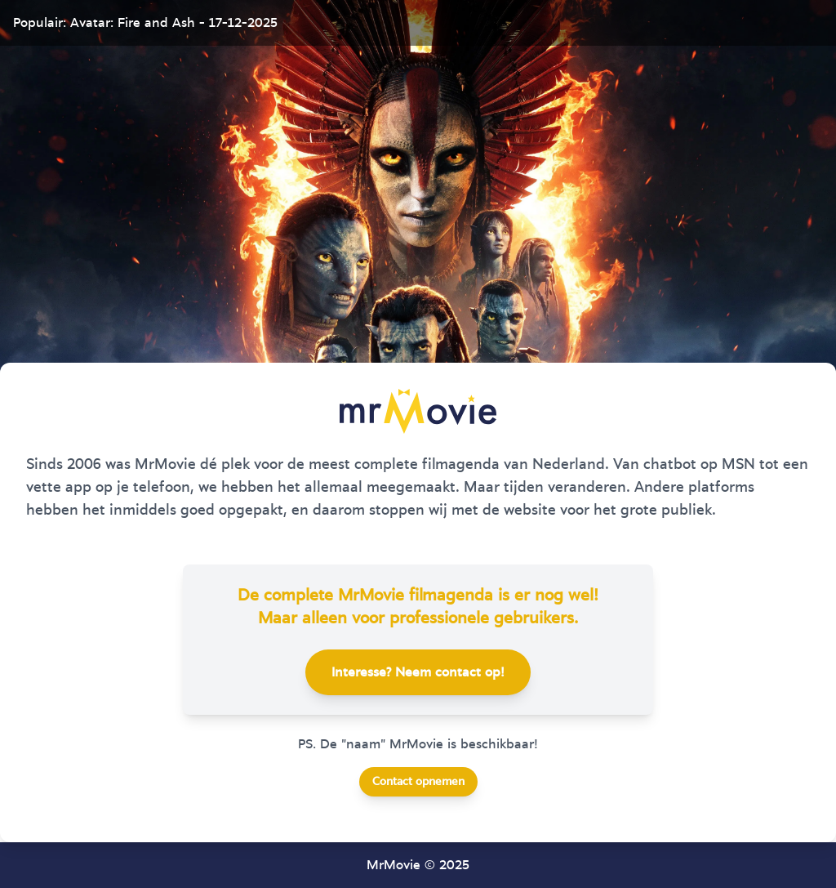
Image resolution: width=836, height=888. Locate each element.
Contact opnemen (418, 782)
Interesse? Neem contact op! (418, 672)
